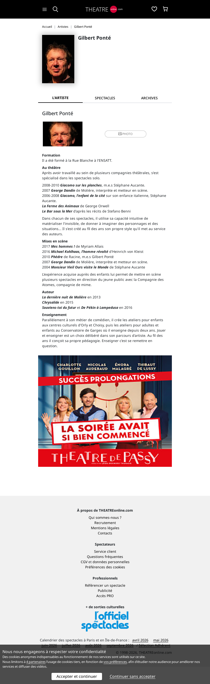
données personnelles (111, 579)
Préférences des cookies (105, 584)
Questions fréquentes (105, 573)
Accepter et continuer (76, 676)
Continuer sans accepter (133, 676)
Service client (105, 568)
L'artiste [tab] (60, 97)
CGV (84, 579)
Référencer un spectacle (105, 602)
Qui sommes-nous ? (105, 534)
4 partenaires (36, 661)
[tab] (105, 98)
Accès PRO (105, 612)
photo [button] (125, 134)
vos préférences (115, 661)
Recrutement (105, 539)
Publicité (105, 607)
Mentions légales (105, 545)
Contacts (105, 550)
